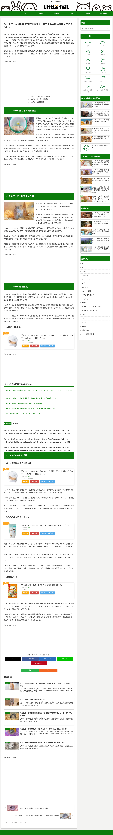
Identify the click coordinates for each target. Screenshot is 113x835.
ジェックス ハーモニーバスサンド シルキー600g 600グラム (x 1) (45, 525)
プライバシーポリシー (53, 832)
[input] (95, 29)
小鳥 (21, 832)
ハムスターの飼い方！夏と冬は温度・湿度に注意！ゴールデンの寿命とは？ (31, 398)
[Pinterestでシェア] (62, 659)
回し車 (15, 423)
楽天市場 (34, 346)
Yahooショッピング (47, 346)
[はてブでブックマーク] (39, 659)
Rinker (29, 340)
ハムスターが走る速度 (37, 102)
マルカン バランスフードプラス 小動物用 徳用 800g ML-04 (42, 585)
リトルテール (94, 832)
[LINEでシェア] (50, 659)
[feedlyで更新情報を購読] (37, 665)
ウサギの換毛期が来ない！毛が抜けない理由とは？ (22, 413)
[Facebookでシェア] (27, 659)
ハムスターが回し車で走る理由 (40, 96)
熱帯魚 (26, 832)
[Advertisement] (39, 75)
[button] (108, 29)
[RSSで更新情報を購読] (41, 665)
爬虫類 (16, 832)
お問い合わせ (41, 832)
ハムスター (7, 423)
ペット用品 (33, 832)
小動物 (11, 832)
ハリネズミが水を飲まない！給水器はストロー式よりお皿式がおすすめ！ (30, 408)
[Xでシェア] (15, 659)
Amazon (25, 346)
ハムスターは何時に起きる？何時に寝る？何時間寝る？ (23, 403)
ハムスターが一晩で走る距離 (39, 99)
